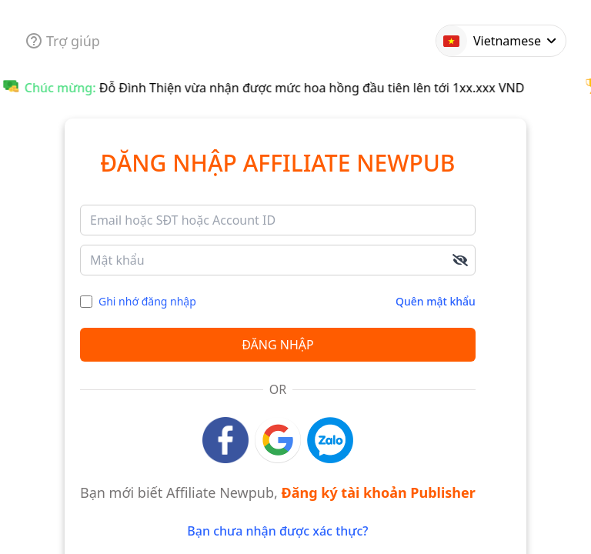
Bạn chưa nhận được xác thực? (277, 530)
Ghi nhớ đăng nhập (147, 301)
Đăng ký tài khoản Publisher (379, 492)
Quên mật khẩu (436, 301)
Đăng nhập (277, 344)
